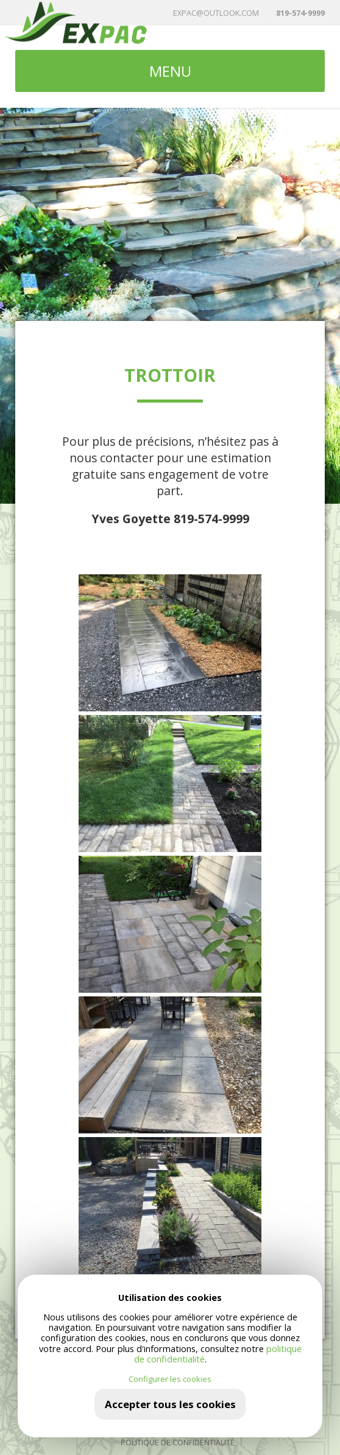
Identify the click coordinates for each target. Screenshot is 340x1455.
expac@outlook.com (216, 13)
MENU (170, 71)
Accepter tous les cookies (170, 1404)
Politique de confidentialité (178, 1442)
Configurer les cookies (170, 1379)
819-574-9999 (300, 13)
